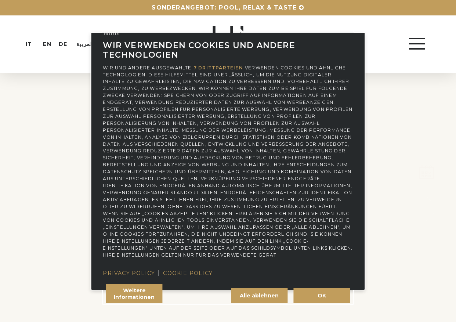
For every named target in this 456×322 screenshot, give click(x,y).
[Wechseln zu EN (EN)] (50, 44)
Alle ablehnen (259, 295)
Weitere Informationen (134, 293)
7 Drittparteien (218, 67)
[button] (418, 44)
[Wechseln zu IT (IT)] (35, 44)
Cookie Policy (188, 273)
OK (322, 295)
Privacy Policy (129, 273)
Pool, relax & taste (258, 7)
